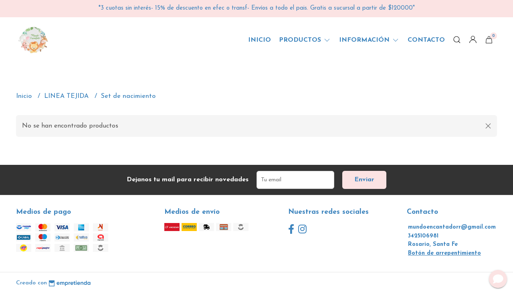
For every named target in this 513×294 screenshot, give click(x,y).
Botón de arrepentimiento (444, 253)
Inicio (259, 40)
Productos (305, 40)
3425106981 (423, 236)
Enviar (364, 179)
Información (369, 40)
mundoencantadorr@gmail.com (452, 227)
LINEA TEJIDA (67, 96)
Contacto (426, 40)
